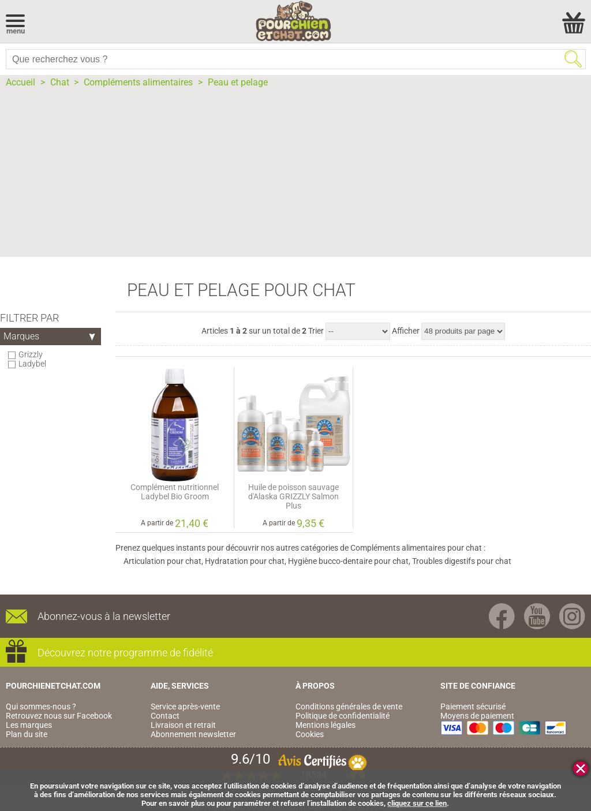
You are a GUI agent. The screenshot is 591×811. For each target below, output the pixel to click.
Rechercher (573, 59)
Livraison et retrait (183, 725)
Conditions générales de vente (349, 706)
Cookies (310, 734)
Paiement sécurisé (473, 706)
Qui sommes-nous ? (41, 706)
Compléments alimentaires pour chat (416, 547)
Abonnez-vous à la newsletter (104, 616)
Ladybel (32, 363)
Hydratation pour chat (245, 561)
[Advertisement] (295, 176)
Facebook (502, 616)
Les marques (29, 725)
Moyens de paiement (477, 715)
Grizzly (31, 354)
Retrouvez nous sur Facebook (59, 715)
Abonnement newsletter (193, 734)
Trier (316, 330)
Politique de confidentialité (343, 715)
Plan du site (26, 734)
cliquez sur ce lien (417, 803)
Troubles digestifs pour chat (461, 561)
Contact (165, 715)
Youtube (537, 616)
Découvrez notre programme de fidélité (125, 652)
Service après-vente (185, 706)
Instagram (572, 616)
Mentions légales (326, 725)
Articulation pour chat (162, 561)
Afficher (406, 330)
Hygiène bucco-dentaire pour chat (348, 561)
